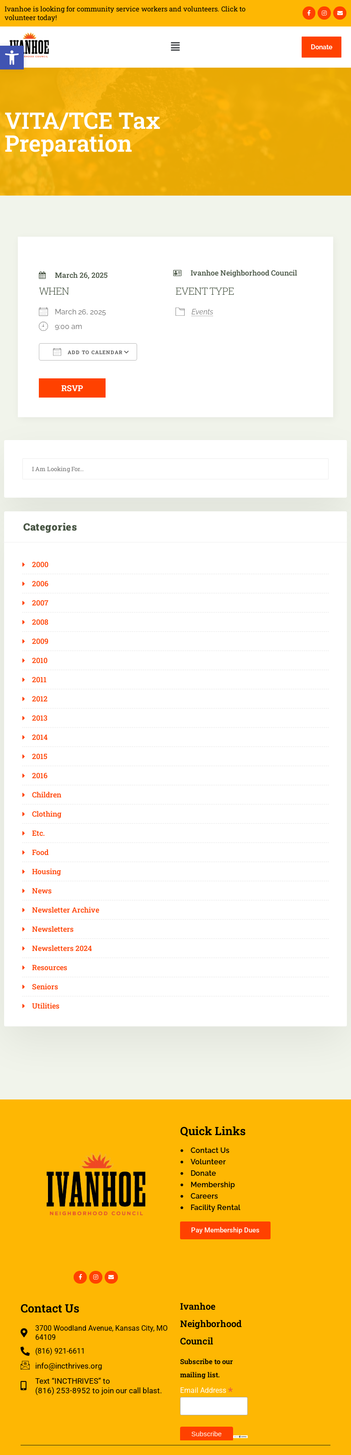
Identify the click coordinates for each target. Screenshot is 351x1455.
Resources (49, 967)
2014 (40, 737)
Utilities (45, 1005)
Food (40, 852)
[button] (12, 57)
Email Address (206, 1390)
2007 (40, 602)
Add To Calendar (88, 352)
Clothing (46, 813)
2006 (40, 583)
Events (202, 312)
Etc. (38, 833)
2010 (40, 660)
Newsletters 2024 (62, 948)
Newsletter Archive (65, 909)
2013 (40, 717)
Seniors (45, 986)
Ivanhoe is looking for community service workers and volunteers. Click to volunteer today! (125, 13)
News (42, 890)
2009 (40, 641)
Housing (46, 871)
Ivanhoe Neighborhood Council (244, 272)
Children (46, 794)
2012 (40, 698)
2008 (40, 622)
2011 (39, 679)
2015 (40, 756)
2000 (40, 564)
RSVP (72, 387)
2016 (40, 775)
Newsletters (53, 929)
